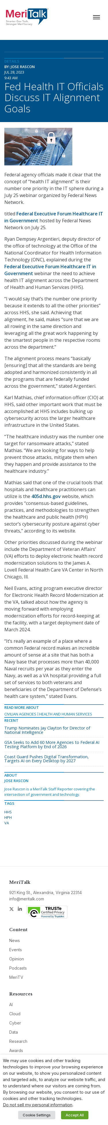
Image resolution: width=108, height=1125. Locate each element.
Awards (16, 1050)
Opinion (16, 958)
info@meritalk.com (26, 898)
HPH (8, 817)
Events (15, 949)
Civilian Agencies (20, 714)
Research (18, 1041)
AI (11, 1004)
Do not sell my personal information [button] (37, 1104)
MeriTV (16, 977)
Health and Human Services (65, 714)
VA (6, 822)
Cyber (15, 1022)
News (14, 940)
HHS (8, 812)
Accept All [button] (75, 1115)
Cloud (14, 1013)
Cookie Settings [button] (37, 1115)
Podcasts (18, 968)
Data (13, 1032)
